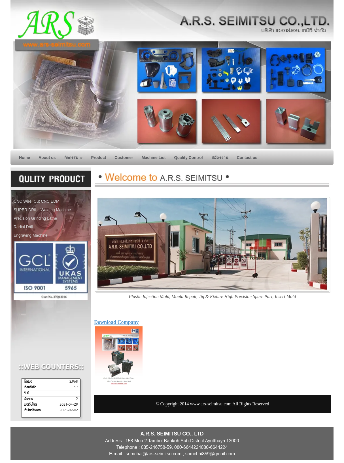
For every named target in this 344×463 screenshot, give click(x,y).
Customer (123, 157)
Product (98, 157)
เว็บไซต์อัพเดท (32, 410)
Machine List (154, 157)
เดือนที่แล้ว (30, 387)
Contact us (247, 157)
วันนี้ (26, 393)
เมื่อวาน (28, 399)
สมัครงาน (219, 157)
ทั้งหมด (28, 381)
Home (24, 157)
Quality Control (188, 157)
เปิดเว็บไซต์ (30, 404)
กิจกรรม (73, 157)
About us (47, 157)
